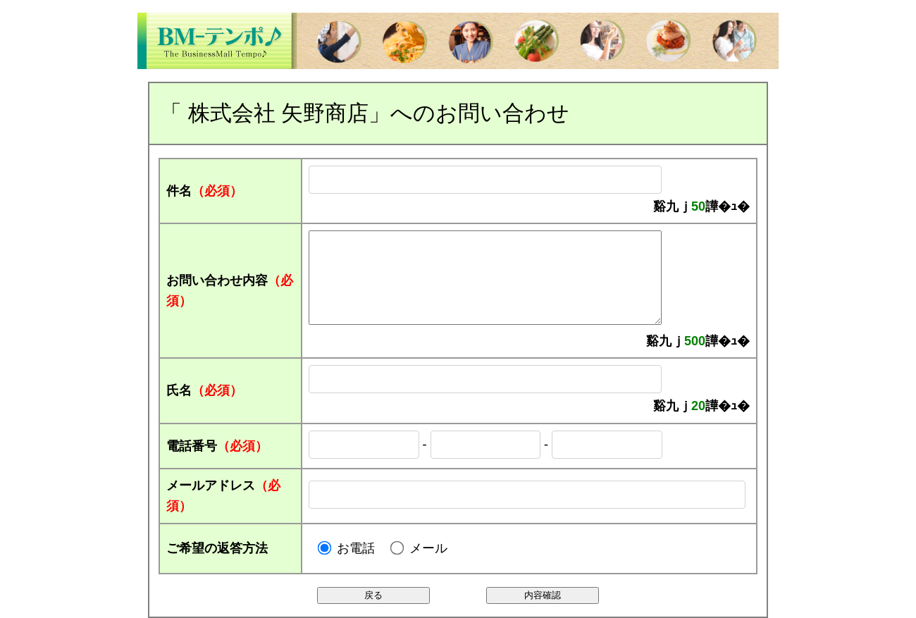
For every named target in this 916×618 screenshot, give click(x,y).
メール (428, 548)
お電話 (356, 548)
